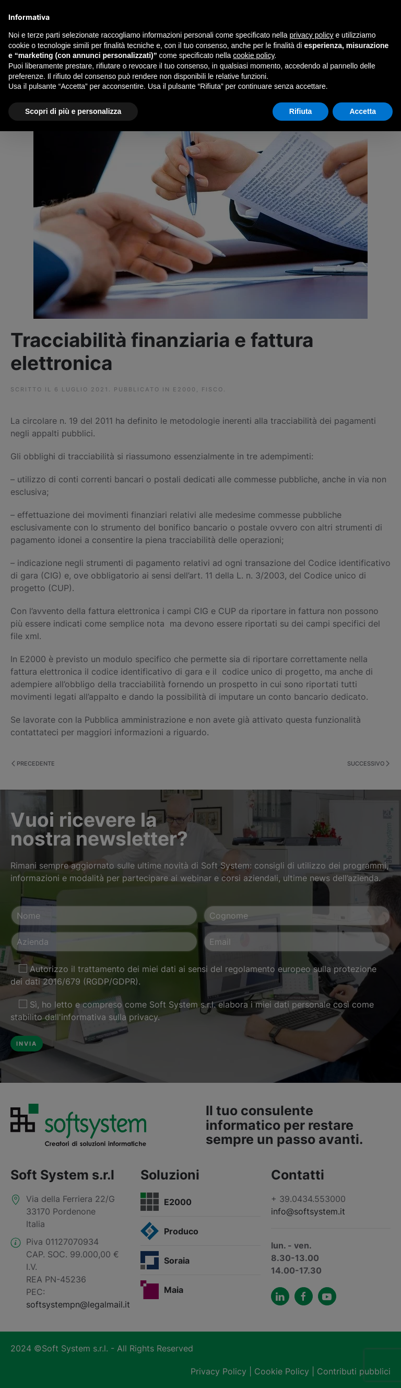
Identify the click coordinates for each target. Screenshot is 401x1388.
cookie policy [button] (253, 55)
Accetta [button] (362, 111)
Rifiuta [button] (300, 111)
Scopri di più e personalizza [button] (73, 111)
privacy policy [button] (312, 35)
